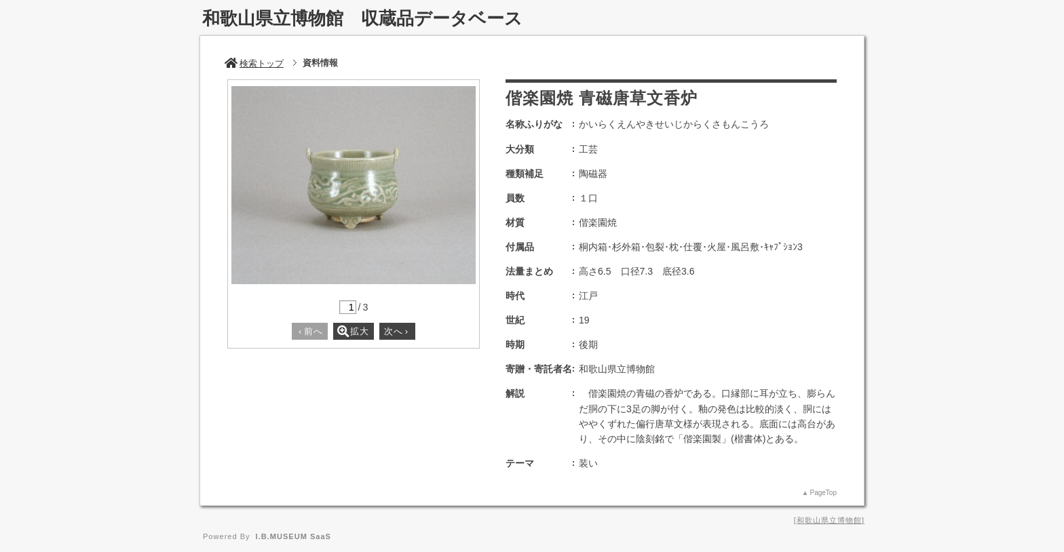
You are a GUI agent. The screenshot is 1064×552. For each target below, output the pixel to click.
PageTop (823, 492)
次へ (396, 331)
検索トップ (254, 63)
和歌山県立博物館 (829, 520)
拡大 (353, 331)
